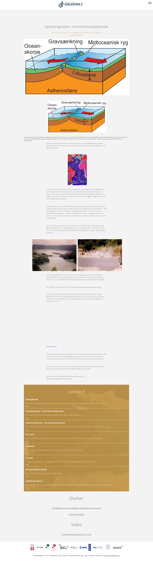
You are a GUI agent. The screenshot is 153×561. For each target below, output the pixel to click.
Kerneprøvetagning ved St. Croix (76, 534)
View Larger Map (51, 346)
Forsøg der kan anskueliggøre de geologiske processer (76, 508)
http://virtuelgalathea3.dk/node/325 (59, 379)
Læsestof (76, 391)
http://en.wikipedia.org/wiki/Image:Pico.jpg (85, 287)
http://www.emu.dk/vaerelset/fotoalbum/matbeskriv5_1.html (68, 369)
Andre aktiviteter (76, 514)
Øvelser (76, 498)
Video (86, 524)
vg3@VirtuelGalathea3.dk (111, 555)
